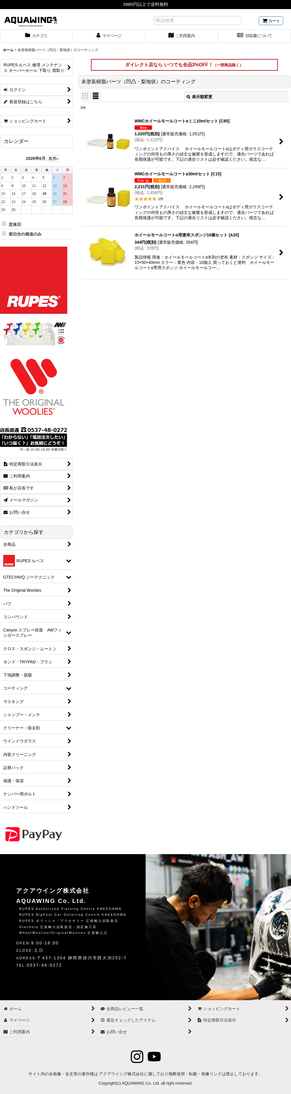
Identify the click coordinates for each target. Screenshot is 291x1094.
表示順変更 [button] (199, 96)
